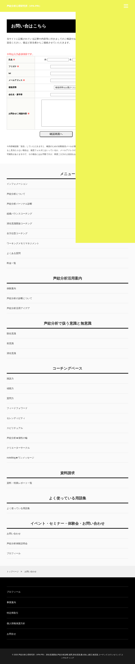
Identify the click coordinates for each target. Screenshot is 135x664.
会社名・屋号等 (15, 94)
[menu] (126, 6)
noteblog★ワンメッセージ (20, 457)
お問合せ (11, 634)
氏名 (12, 60)
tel (10, 73)
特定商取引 (12, 613)
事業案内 (11, 602)
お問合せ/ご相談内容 (19, 113)
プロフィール (14, 591)
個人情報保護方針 (16, 623)
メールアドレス (17, 80)
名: (70, 59)
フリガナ (14, 66)
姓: (45, 59)
